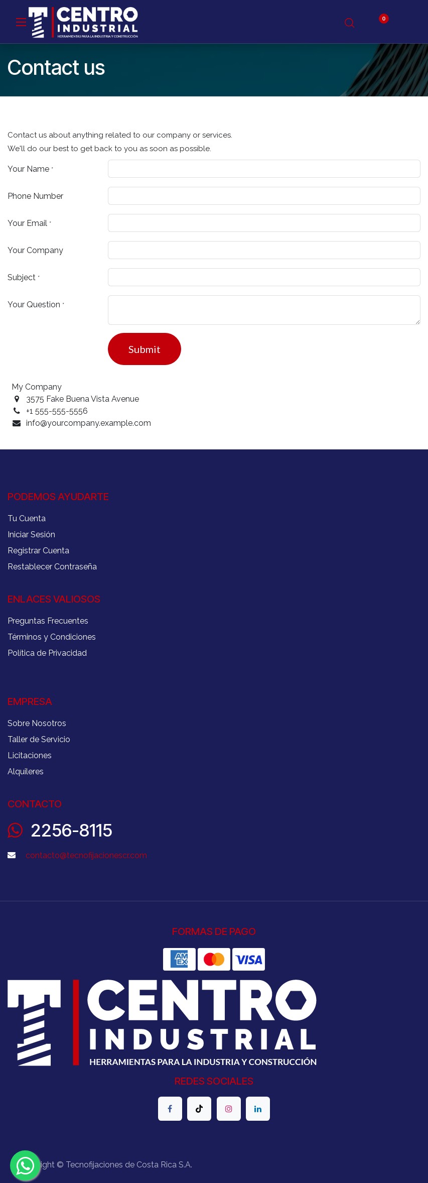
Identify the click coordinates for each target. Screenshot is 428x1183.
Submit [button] (144, 349)
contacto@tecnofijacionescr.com (86, 855)
